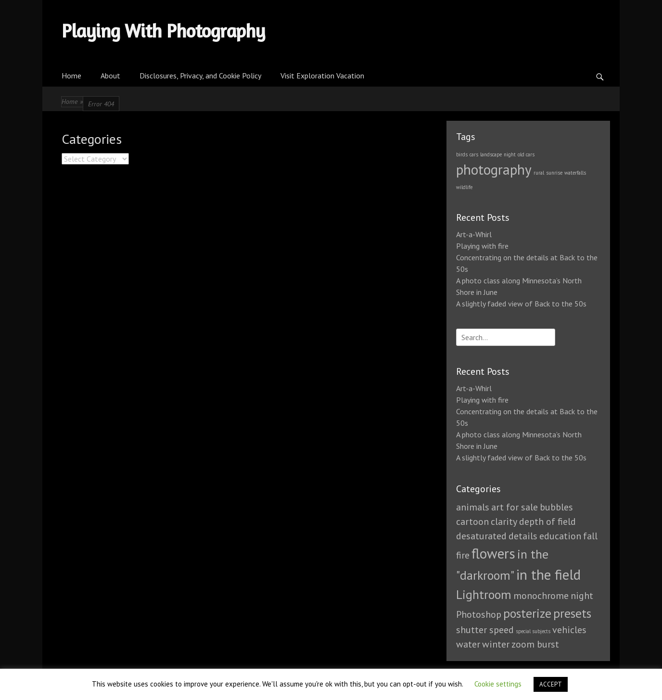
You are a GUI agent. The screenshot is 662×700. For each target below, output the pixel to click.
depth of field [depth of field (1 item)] (547, 521)
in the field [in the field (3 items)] (548, 574)
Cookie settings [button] (498, 683)
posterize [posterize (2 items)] (527, 613)
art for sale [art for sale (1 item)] (514, 507)
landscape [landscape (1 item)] (491, 154)
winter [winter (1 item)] (495, 644)
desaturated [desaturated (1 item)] (481, 536)
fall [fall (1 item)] (590, 536)
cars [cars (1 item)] (474, 154)
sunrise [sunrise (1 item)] (554, 172)
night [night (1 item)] (510, 154)
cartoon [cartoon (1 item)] (472, 521)
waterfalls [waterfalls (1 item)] (575, 172)
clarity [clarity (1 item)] (504, 521)
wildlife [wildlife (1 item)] (464, 187)
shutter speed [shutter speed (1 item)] (485, 630)
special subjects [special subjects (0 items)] (533, 631)
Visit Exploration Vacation (322, 75)
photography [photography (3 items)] (494, 169)
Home (71, 75)
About (110, 75)
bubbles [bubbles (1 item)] (556, 507)
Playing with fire (482, 246)
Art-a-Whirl (474, 234)
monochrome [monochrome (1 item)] (541, 595)
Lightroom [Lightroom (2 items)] (483, 594)
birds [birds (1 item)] (462, 154)
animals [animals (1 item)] (472, 507)
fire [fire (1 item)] (463, 555)
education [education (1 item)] (560, 536)
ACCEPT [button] (550, 684)
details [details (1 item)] (523, 536)
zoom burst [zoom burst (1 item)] (535, 644)
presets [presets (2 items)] (572, 613)
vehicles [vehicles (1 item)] (569, 630)
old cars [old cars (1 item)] (526, 154)
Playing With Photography (163, 31)
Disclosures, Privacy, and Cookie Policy (200, 75)
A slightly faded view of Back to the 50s (521, 303)
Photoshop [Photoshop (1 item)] (478, 614)
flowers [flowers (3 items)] (493, 553)
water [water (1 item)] (468, 644)
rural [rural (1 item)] (539, 172)
